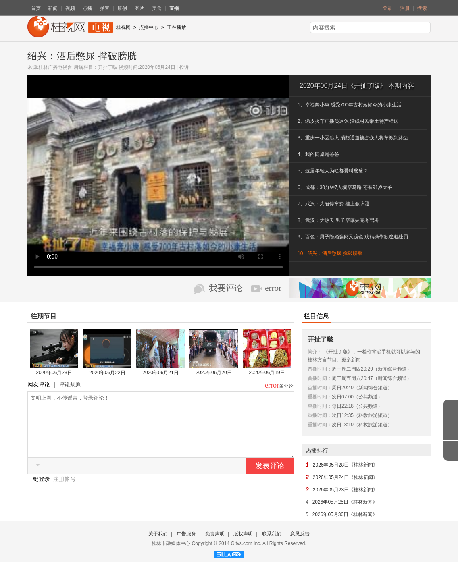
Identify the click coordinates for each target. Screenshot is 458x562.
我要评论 (226, 288)
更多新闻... (353, 360)
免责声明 (215, 534)
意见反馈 (300, 534)
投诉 (184, 67)
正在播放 (176, 27)
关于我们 (158, 534)
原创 (122, 8)
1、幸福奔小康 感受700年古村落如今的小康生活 (350, 105)
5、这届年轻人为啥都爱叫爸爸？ (333, 171)
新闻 (53, 8)
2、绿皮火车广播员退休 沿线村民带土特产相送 (348, 121)
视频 (70, 8)
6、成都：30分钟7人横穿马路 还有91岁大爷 (345, 187)
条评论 (286, 386)
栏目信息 (316, 316)
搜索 (422, 8)
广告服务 (186, 534)
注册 (405, 8)
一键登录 (39, 491)
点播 (87, 8)
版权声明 (243, 534)
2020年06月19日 (267, 372)
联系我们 (271, 534)
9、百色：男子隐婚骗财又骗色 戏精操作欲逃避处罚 (353, 237)
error (273, 288)
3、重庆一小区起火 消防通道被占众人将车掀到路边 (353, 138)
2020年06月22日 (107, 372)
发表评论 (269, 478)
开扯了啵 (107, 67)
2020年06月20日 (213, 372)
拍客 (105, 8)
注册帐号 (64, 491)
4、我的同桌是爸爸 (318, 154)
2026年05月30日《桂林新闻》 (344, 514)
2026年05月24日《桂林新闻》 (345, 477)
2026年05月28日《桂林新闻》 (345, 465)
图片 (139, 8)
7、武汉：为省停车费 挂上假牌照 (333, 204)
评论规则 (70, 384)
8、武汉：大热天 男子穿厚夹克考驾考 (338, 220)
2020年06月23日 (54, 372)
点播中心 (148, 27)
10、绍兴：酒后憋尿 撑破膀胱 (330, 253)
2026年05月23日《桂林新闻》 (345, 490)
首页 (36, 8)
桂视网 (123, 27)
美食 (157, 8)
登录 (387, 8)
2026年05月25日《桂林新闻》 (344, 502)
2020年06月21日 (160, 372)
